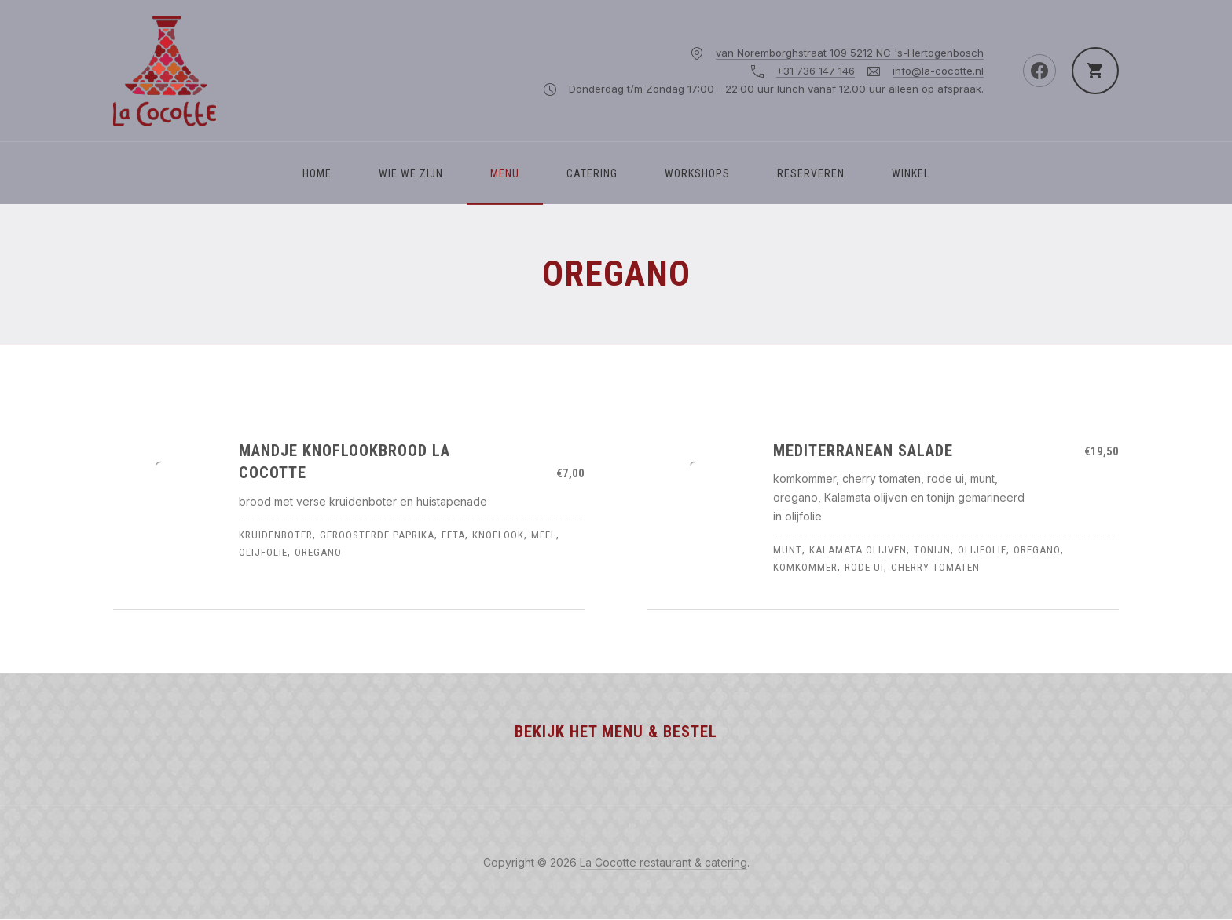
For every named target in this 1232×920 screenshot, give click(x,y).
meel (543, 535)
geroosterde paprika (377, 535)
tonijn (932, 550)
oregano (318, 552)
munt (787, 550)
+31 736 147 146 (815, 70)
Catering (592, 173)
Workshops (697, 173)
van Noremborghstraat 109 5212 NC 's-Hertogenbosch (850, 52)
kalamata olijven (858, 550)
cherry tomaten (935, 567)
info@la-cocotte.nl (938, 70)
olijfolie (263, 552)
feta (453, 535)
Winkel (911, 173)
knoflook (498, 535)
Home (317, 173)
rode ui (864, 567)
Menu (504, 173)
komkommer (805, 567)
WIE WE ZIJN (411, 173)
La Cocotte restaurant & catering (663, 862)
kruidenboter (276, 535)
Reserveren (811, 173)
